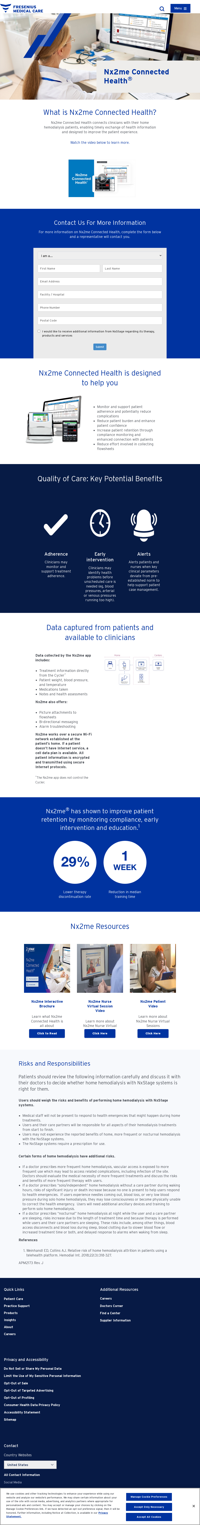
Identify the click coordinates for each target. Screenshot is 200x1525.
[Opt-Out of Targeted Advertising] (81, 1390)
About (8, 1327)
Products (11, 1313)
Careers (10, 1334)
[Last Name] (132, 268)
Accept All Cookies (149, 1516)
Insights (10, 1320)
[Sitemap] (81, 1420)
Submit (100, 346)
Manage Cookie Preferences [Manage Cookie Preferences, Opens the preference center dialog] (149, 1496)
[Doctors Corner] (138, 1306)
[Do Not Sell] (81, 1369)
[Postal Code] (100, 321)
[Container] (180, 8)
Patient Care (13, 1299)
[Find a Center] (138, 1313)
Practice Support (17, 1306)
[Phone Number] (100, 308)
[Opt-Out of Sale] (81, 1383)
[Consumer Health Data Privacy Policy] (81, 1405)
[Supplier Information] (138, 1320)
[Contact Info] (22, 1475)
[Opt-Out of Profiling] (81, 1398)
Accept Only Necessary (149, 1506)
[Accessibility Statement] (81, 1412)
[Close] (193, 1506)
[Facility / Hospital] (100, 295)
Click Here (99, 1033)
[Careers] (138, 1298)
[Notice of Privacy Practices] (81, 1376)
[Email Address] (100, 282)
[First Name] (69, 268)
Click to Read (47, 1033)
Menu (178, 8)
